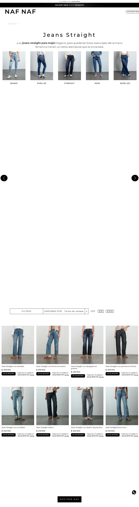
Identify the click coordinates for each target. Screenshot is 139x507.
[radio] (101, 311)
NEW (44, 12)
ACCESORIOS (97, 12)
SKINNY (14, 83)
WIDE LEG (125, 83)
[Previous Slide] (4, 178)
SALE (118, 12)
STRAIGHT (69, 83)
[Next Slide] (134, 178)
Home (12, 23)
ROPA (51, 12)
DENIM (60, 12)
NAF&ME (109, 12)
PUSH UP (41, 83)
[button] (26, 311)
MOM (97, 83)
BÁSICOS (69, 12)
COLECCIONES (82, 12)
